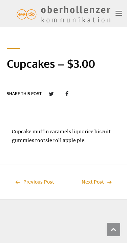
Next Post (98, 182)
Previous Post (33, 182)
